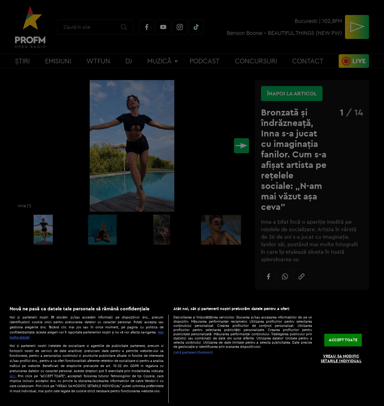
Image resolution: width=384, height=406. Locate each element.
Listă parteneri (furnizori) (193, 352)
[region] (192, 353)
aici (12, 376)
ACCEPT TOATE (343, 340)
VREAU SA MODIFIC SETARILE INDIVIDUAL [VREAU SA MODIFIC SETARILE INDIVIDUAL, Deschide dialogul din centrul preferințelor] (341, 358)
